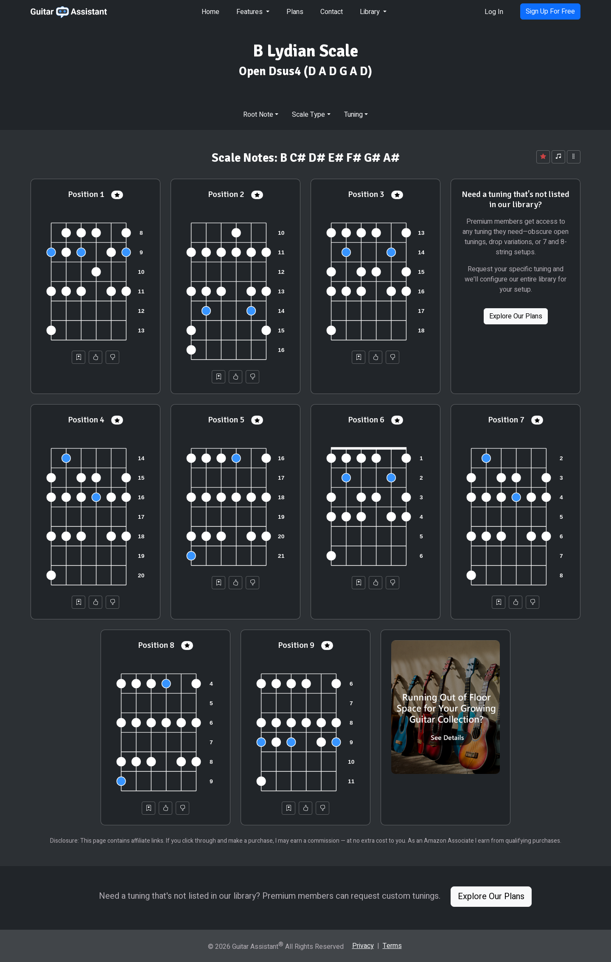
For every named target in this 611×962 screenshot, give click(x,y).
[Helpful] (95, 357)
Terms (392, 946)
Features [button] (250, 12)
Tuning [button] (353, 115)
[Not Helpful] (112, 357)
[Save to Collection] (78, 357)
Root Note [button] (258, 115)
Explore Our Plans (515, 316)
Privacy (363, 946)
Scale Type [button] (308, 115)
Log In (494, 12)
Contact (331, 12)
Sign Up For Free (550, 11)
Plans (294, 12)
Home (210, 12)
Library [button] (370, 12)
